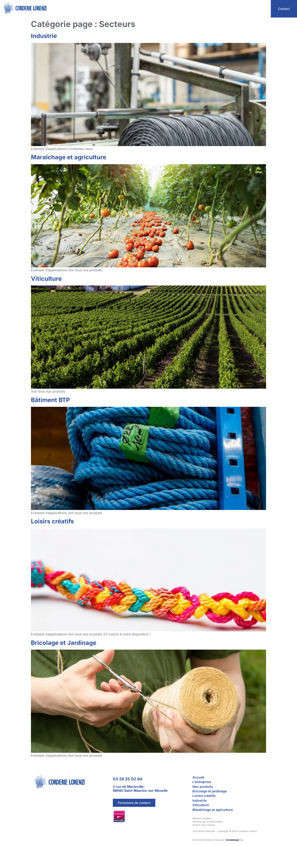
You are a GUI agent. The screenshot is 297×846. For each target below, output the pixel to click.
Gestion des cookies (203, 825)
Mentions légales (202, 818)
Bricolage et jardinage (209, 791)
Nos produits (253, 9)
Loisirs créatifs (52, 521)
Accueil (174, 9)
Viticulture (46, 278)
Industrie (44, 35)
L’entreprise (197, 9)
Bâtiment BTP (50, 400)
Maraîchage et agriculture (68, 157)
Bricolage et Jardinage (63, 642)
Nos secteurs (224, 9)
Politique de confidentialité (207, 821)
